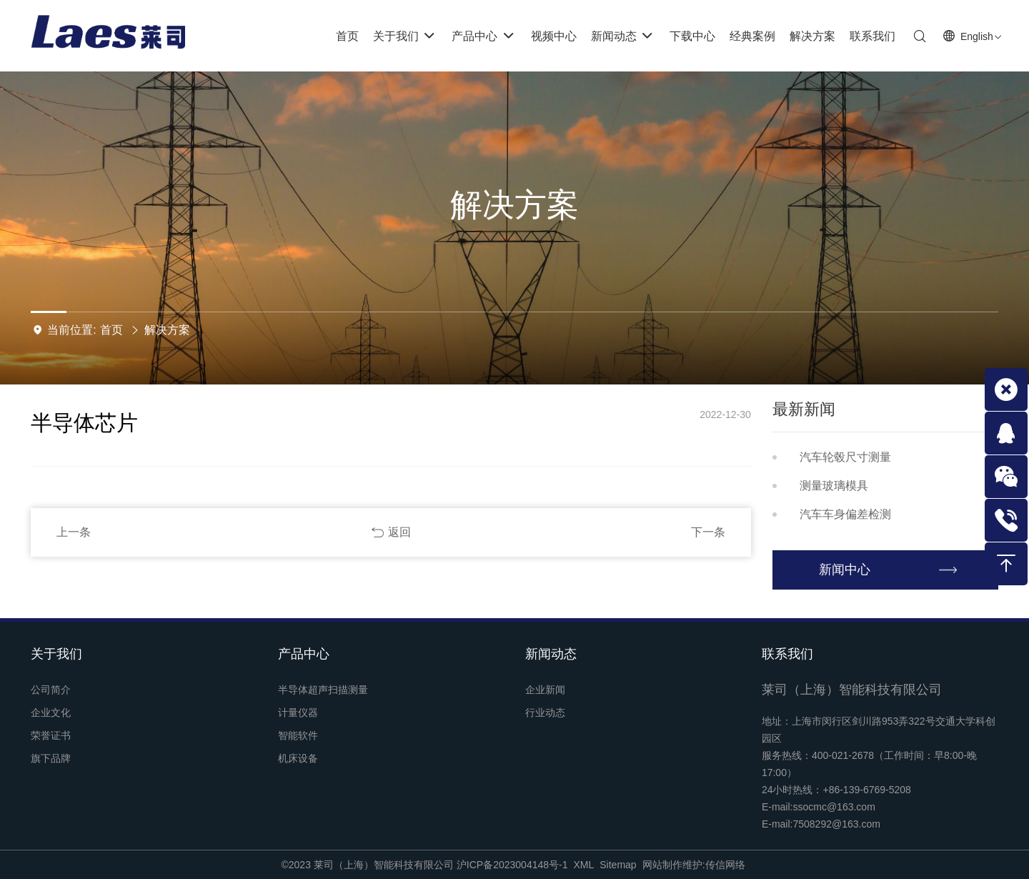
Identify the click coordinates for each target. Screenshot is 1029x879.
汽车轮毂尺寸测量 (845, 457)
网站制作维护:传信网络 (693, 864)
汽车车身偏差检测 (845, 514)
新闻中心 (845, 569)
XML (583, 864)
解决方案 (167, 330)
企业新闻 (545, 689)
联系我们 (787, 654)
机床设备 (298, 758)
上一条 (73, 532)
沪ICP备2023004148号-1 (512, 864)
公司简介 (51, 689)
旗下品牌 (51, 758)
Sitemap (618, 864)
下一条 (708, 532)
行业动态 (545, 712)
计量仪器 (298, 712)
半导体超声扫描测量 (323, 689)
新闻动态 (551, 654)
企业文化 (51, 712)
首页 (111, 330)
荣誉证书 (51, 735)
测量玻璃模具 (834, 486)
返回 (399, 532)
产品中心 (303, 654)
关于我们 (56, 654)
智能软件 (298, 735)
